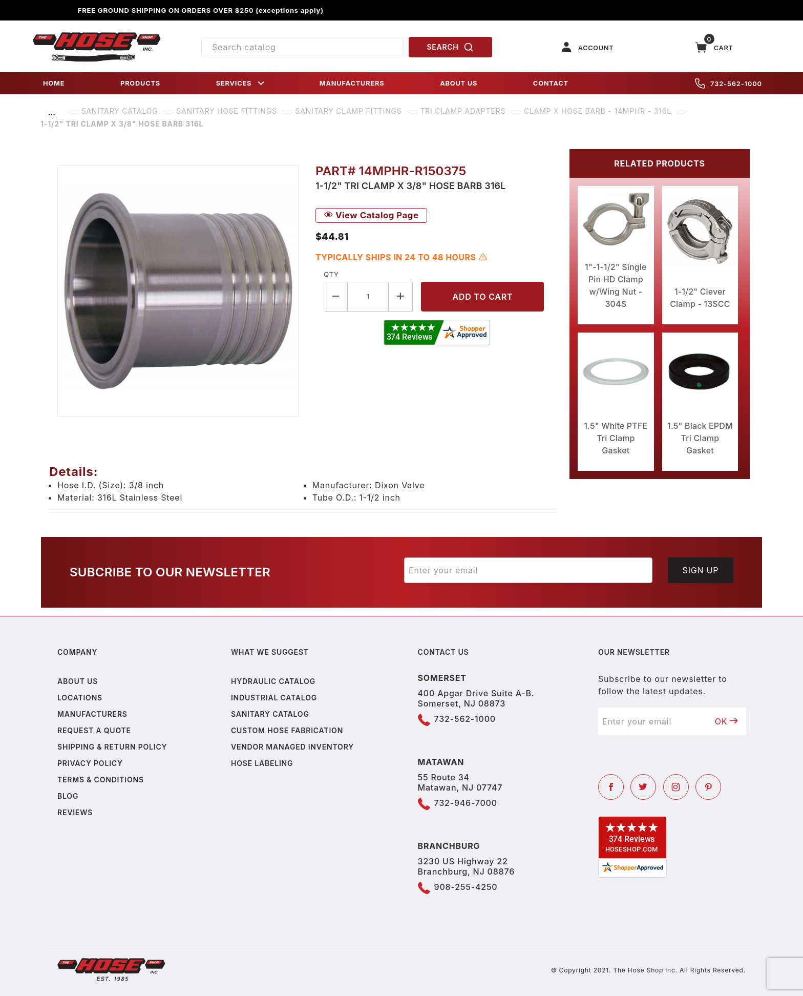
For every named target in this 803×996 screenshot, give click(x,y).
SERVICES (241, 83)
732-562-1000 (728, 83)
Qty (331, 274)
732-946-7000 (465, 803)
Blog (67, 796)
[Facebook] (611, 787)
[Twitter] (643, 787)
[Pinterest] (708, 787)
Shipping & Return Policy (112, 746)
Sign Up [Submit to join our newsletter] (701, 570)
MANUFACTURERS (352, 83)
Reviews (75, 812)
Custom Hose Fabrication (287, 730)
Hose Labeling (262, 763)
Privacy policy (90, 763)
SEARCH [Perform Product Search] (450, 47)
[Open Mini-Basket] (714, 47)
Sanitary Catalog (270, 714)
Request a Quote (94, 730)
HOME (54, 83)
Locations (79, 697)
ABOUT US (458, 83)
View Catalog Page (371, 215)
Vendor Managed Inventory (292, 746)
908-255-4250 (466, 887)
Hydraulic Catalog (273, 681)
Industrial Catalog (274, 697)
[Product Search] (302, 47)
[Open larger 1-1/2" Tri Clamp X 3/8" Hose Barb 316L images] (178, 291)
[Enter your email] (528, 570)
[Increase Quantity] (401, 296)
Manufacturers (92, 714)
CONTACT (550, 83)
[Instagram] (676, 787)
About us (77, 681)
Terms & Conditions (100, 779)
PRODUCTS (140, 83)
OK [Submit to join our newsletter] (726, 721)
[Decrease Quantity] (336, 296)
